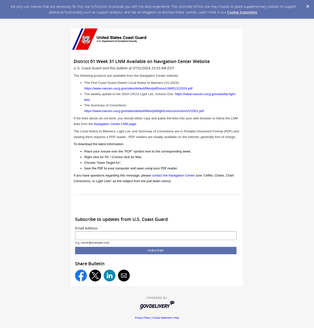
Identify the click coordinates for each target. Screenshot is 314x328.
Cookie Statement (242, 12)
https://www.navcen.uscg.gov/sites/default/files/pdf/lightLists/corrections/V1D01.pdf (144, 111)
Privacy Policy (142, 317)
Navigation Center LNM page (115, 124)
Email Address (86, 228)
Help (176, 317)
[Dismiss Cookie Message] (307, 6)
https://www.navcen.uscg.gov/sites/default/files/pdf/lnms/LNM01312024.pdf (138, 88)
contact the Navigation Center (173, 175)
